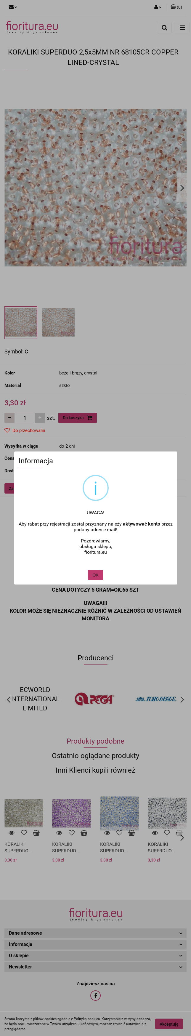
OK (95, 560)
